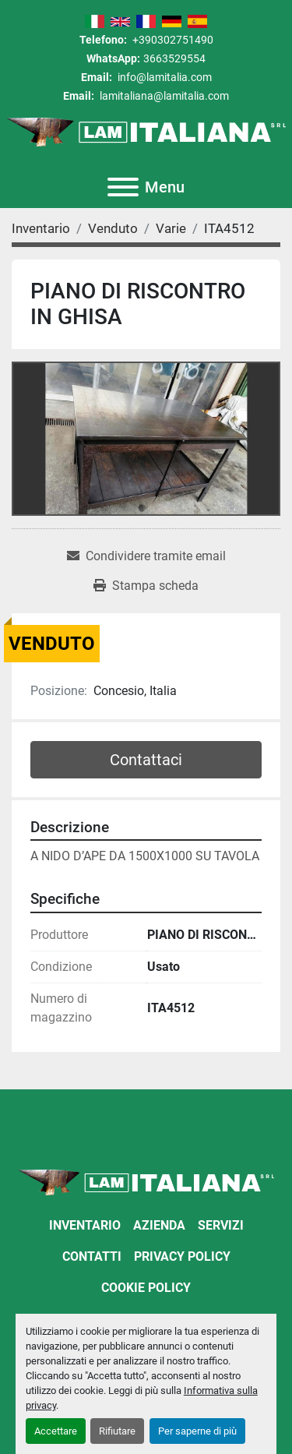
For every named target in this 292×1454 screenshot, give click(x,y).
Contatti (91, 1256)
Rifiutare (117, 1431)
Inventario (85, 1225)
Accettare (55, 1431)
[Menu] (123, 187)
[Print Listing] (146, 586)
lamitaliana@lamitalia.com (163, 96)
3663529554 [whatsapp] (174, 58)
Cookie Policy (146, 1287)
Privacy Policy (182, 1256)
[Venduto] (113, 228)
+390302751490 (171, 40)
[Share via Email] (146, 556)
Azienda (159, 1225)
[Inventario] (41, 228)
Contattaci (146, 759)
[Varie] (171, 228)
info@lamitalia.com (163, 77)
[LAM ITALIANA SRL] (146, 1181)
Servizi (221, 1225)
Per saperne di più (197, 1431)
